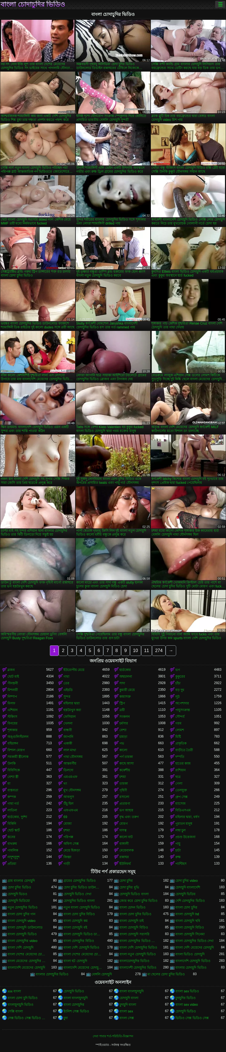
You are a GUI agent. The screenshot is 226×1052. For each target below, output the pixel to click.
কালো (123, 750)
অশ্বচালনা (125, 676)
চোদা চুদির (126, 881)
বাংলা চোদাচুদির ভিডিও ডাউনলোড (138, 941)
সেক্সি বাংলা (15, 1011)
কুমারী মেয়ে (127, 690)
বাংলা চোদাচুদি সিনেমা (190, 934)
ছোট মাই (13, 676)
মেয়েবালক (126, 850)
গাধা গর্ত (13, 804)
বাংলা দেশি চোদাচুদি (20, 948)
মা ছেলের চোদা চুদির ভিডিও (166, 974)
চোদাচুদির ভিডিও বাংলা (79, 901)
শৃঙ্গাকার (13, 730)
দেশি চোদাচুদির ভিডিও (190, 901)
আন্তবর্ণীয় (69, 763)
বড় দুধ (179, 690)
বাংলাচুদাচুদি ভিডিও (20, 1005)
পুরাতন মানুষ (183, 824)
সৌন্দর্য (180, 717)
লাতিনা (12, 810)
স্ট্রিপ (122, 703)
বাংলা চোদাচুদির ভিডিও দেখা (194, 941)
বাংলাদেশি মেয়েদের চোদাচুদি (26, 968)
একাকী (67, 743)
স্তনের (11, 837)
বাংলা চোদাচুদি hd (187, 914)
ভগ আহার (126, 810)
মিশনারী (13, 690)
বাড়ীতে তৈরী (184, 750)
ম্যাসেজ (180, 804)
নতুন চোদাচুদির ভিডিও (23, 907)
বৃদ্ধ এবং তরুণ (129, 817)
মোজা (67, 824)
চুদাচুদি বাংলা (127, 1005)
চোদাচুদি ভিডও (17, 894)
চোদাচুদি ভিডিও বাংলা (134, 894)
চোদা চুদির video (186, 881)
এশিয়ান (13, 710)
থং (65, 783)
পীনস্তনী (13, 683)
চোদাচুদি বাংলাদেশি (187, 887)
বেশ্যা (122, 730)
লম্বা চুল (180, 830)
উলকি (12, 763)
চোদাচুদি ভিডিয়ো (19, 901)
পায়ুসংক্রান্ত (182, 710)
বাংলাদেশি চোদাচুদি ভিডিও (192, 961)
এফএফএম (70, 810)
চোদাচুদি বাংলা (128, 998)
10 (135, 650)
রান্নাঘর (124, 857)
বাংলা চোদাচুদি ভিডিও (22, 934)
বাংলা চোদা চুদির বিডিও (79, 914)
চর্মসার (123, 723)
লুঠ (177, 697)
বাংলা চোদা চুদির (186, 907)
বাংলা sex (126, 1011)
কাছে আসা (126, 763)
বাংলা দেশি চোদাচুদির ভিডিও (138, 948)
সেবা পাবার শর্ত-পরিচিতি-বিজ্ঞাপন (113, 1036)
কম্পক (12, 797)
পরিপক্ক (68, 837)
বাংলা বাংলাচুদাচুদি (131, 991)
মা (9, 783)
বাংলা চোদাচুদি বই (75, 927)
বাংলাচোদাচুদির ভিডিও (134, 961)
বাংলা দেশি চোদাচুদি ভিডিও (81, 948)
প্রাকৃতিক (180, 743)
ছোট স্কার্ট (14, 830)
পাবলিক (13, 850)
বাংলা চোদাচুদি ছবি (187, 921)
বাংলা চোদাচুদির (73, 1005)
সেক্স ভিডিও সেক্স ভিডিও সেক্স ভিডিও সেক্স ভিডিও (27, 1018)
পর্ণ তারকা (126, 757)
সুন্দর (66, 697)
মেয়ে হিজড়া (71, 850)
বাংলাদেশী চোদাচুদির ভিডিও (137, 968)
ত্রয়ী (122, 710)
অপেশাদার (182, 703)
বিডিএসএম (183, 810)
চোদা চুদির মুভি (129, 887)
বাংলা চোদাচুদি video (21, 921)
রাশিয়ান (180, 770)
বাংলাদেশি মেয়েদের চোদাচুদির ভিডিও (82, 968)
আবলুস (68, 797)
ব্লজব (11, 670)
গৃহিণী (123, 790)
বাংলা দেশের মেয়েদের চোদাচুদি (27, 954)
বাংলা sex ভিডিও (187, 991)
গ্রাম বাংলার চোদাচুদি (21, 881)
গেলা (178, 783)
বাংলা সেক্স (126, 1018)
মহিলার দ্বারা (71, 703)
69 (65, 817)
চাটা (178, 850)
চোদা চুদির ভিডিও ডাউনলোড (82, 887)
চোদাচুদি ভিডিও (73, 991)
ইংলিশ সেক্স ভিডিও (76, 1011)
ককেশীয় (124, 770)
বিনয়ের (13, 723)
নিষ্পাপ (12, 697)
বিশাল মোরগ (16, 750)
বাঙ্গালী (124, 844)
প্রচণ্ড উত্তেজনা (185, 837)
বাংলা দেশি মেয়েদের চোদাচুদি (194, 948)
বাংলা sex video (186, 1005)
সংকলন (124, 717)
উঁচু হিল (68, 804)
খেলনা (67, 723)
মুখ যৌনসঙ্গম (72, 790)
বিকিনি (12, 824)
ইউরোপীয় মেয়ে (73, 670)
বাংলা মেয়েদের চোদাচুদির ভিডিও (27, 961)
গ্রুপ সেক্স (181, 797)
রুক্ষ (178, 857)
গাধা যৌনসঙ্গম (73, 757)
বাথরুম (12, 844)
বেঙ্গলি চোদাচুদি (102, 974)
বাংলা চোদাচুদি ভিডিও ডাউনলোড (82, 934)
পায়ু (177, 844)
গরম (178, 723)
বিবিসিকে (14, 770)
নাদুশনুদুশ (13, 857)
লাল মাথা (69, 750)
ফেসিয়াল (69, 717)
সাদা (122, 683)
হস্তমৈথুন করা (72, 710)
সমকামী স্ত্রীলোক (18, 757)
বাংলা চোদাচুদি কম (75, 921)
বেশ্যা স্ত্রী (13, 777)
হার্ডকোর (125, 670)
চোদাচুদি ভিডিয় (185, 894)
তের (66, 683)
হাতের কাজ (183, 763)
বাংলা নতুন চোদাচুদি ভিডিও (137, 954)
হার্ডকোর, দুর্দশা (17, 817)
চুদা (65, 1018)
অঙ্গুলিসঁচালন (18, 737)
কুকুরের (180, 676)
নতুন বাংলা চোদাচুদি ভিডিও (81, 907)
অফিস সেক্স (71, 844)
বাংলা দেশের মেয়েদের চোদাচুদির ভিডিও (82, 954)
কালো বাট (126, 837)
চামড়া (123, 737)
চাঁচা (177, 683)
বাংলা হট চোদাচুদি (75, 961)
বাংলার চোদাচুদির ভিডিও (52, 974)
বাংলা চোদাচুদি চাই (131, 921)
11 (146, 650)
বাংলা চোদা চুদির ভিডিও (135, 914)
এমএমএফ (70, 777)
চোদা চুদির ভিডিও (19, 887)
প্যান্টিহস (180, 864)
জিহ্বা (67, 857)
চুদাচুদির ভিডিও (185, 998)
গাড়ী (66, 864)
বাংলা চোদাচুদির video (22, 941)
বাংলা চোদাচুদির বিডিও (78, 941)
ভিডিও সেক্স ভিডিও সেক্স (192, 1018)
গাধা (66, 676)
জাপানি (68, 737)
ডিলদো (68, 770)
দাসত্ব (123, 830)
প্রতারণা (124, 804)
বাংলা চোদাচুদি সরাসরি (134, 934)
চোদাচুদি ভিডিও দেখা (77, 894)
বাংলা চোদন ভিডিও (132, 907)
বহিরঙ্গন (13, 743)
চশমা (122, 777)
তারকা (123, 783)
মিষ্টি (178, 737)
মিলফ (11, 703)
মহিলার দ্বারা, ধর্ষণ (187, 817)
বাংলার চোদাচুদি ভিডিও (191, 968)
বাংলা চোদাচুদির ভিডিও (33, 4)
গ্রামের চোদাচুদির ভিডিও (79, 881)
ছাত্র (178, 777)
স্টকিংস (12, 717)
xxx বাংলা (14, 991)
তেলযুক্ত (181, 790)
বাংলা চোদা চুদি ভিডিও (23, 998)
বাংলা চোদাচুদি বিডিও (189, 927)
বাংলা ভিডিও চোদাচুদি (190, 954)
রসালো (124, 797)
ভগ (177, 670)
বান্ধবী (67, 730)
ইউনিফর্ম (125, 864)
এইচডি (68, 690)
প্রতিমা (12, 864)
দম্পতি (179, 757)
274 (159, 650)
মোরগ (123, 824)
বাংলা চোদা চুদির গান (21, 914)
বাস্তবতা (13, 790)
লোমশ (179, 730)
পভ (121, 743)
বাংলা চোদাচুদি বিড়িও (133, 927)
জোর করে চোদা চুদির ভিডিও (138, 901)
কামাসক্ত (125, 697)
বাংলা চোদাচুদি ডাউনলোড (25, 927)
